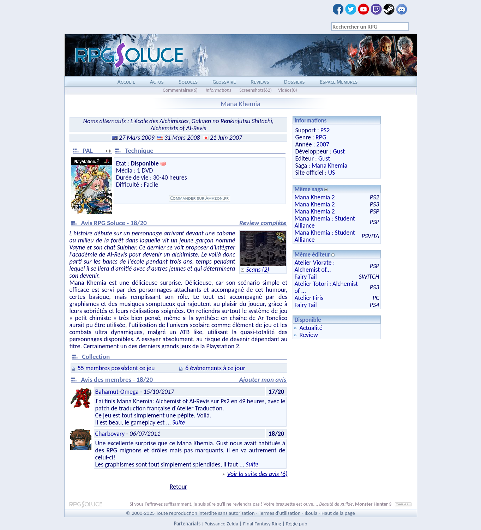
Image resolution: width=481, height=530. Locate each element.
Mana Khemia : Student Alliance (324, 222)
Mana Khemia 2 (314, 197)
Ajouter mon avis (263, 379)
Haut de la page (338, 513)
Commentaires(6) (180, 90)
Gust (339, 151)
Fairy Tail (305, 277)
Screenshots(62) (255, 90)
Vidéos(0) (287, 90)
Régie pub (296, 523)
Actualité (310, 328)
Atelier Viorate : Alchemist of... (314, 266)
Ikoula (311, 513)
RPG (320, 137)
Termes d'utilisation (280, 513)
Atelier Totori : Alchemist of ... (326, 287)
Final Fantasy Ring (262, 523)
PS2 (325, 130)
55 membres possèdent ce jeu (116, 368)
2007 (323, 144)
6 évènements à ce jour (215, 368)
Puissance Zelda (221, 523)
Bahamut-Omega (117, 392)
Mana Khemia (329, 165)
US (331, 172)
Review (308, 335)
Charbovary (110, 434)
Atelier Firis (308, 298)
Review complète (262, 223)
